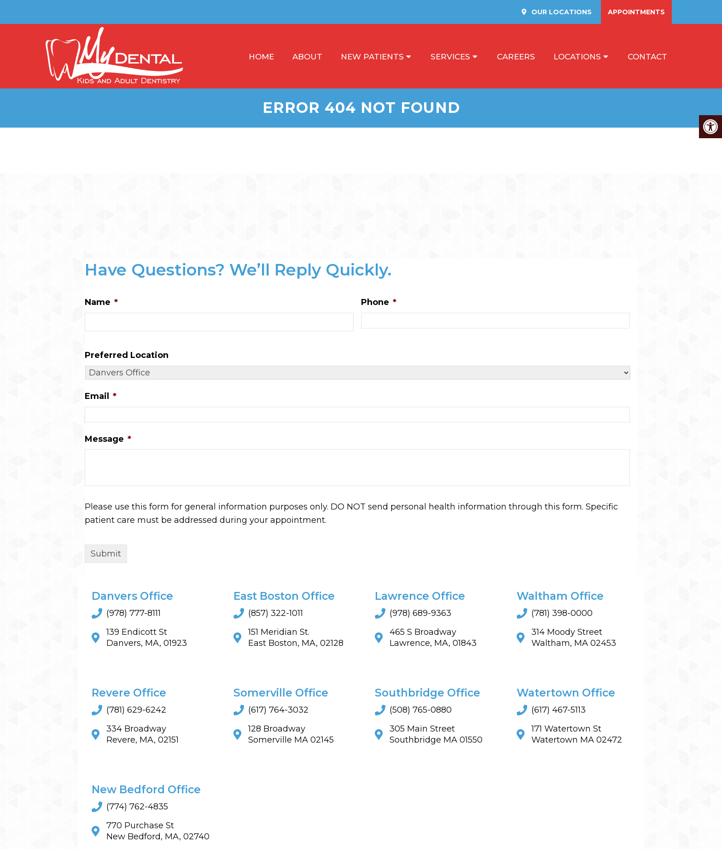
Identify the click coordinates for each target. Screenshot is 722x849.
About (307, 56)
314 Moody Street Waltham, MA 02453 (573, 638)
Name (101, 303)
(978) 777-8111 (133, 613)
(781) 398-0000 (562, 613)
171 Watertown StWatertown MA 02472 (576, 734)
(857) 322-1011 (275, 613)
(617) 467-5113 (558, 710)
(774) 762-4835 (137, 807)
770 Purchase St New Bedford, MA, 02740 (158, 831)
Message (108, 439)
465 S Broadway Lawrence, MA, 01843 (433, 638)
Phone (378, 303)
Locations (577, 56)
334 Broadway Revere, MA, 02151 (142, 734)
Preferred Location (127, 356)
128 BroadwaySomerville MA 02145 (291, 734)
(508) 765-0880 (421, 710)
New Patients (372, 56)
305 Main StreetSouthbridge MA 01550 (436, 734)
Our (561, 12)
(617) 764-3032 (278, 710)
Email (100, 397)
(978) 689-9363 (420, 613)
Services (450, 56)
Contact (647, 56)
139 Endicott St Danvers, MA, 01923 (146, 638)
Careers (516, 56)
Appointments (636, 12)
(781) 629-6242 (136, 710)
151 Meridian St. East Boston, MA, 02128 (296, 638)
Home (261, 56)
